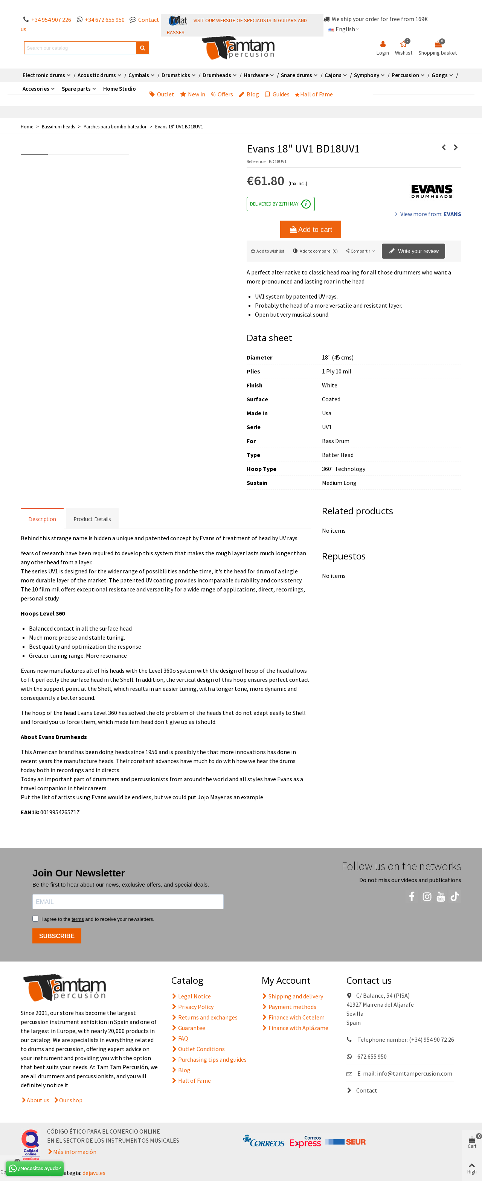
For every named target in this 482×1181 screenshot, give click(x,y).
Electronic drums (44, 75)
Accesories (36, 88)
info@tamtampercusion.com (414, 1073)
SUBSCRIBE (57, 936)
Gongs (440, 75)
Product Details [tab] (92, 519)
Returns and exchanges (204, 1017)
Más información (74, 1151)
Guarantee (188, 1027)
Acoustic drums (97, 75)
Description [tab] (42, 519)
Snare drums (296, 75)
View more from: (427, 214)
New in (192, 94)
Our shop (70, 1100)
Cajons (333, 75)
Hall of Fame (314, 94)
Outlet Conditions (198, 1048)
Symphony (366, 75)
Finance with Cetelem (293, 1017)
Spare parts (76, 88)
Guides (277, 94)
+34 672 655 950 (105, 19)
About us (38, 1100)
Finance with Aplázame (295, 1027)
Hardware (256, 75)
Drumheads (217, 75)
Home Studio (119, 88)
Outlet (161, 94)
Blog (249, 94)
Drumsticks (176, 75)
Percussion (405, 75)
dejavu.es (93, 1172)
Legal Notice (191, 996)
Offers (222, 94)
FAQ (179, 1038)
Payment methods (289, 1006)
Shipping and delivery (292, 996)
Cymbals (138, 75)
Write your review (414, 251)
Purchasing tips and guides (209, 1059)
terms (78, 919)
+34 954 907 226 (51, 19)
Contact (361, 1090)
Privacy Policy (192, 1006)
